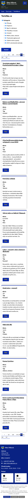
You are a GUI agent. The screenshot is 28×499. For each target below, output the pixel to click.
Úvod (2, 11)
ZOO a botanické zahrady (14, 43)
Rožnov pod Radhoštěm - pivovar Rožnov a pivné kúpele (14, 103)
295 (19, 54)
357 (6, 57)
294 (17, 54)
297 (23, 54)
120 (9, 54)
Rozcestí (5, 261)
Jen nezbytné (14, 496)
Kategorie (7, 20)
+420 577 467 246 (9, 461)
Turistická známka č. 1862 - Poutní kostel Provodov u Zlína (13, 64)
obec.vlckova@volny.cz (10, 463)
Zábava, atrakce (7, 370)
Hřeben (5, 334)
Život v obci (9, 11)
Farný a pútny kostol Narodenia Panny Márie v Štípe (13, 398)
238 (13, 54)
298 (2, 57)
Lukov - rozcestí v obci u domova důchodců (14, 250)
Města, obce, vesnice (13, 35)
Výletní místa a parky (13, 40)
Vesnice (5, 188)
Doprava (9, 26)
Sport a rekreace (12, 28)
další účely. (17, 488)
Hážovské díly (7, 324)
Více (5, 93)
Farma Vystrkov (8, 361)
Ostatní (9, 33)
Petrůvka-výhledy (9, 179)
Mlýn (4, 222)
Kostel (4, 409)
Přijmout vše (7, 496)
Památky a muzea (12, 30)
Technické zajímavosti (13, 38)
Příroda (9, 23)
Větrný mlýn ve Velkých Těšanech (14, 213)
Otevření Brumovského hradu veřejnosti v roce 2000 (13, 141)
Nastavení (21, 496)
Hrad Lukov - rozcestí (10, 288)
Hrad (4, 151)
